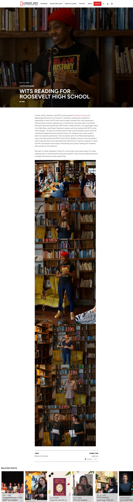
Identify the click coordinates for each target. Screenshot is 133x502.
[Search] (103, 3)
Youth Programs (27, 86)
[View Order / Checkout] (112, 3)
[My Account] (108, 3)
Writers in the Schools (41, 456)
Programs (43, 3)
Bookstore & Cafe (56, 3)
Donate (97, 3)
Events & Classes (70, 3)
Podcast (82, 3)
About (90, 3)
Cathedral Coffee (80, 115)
